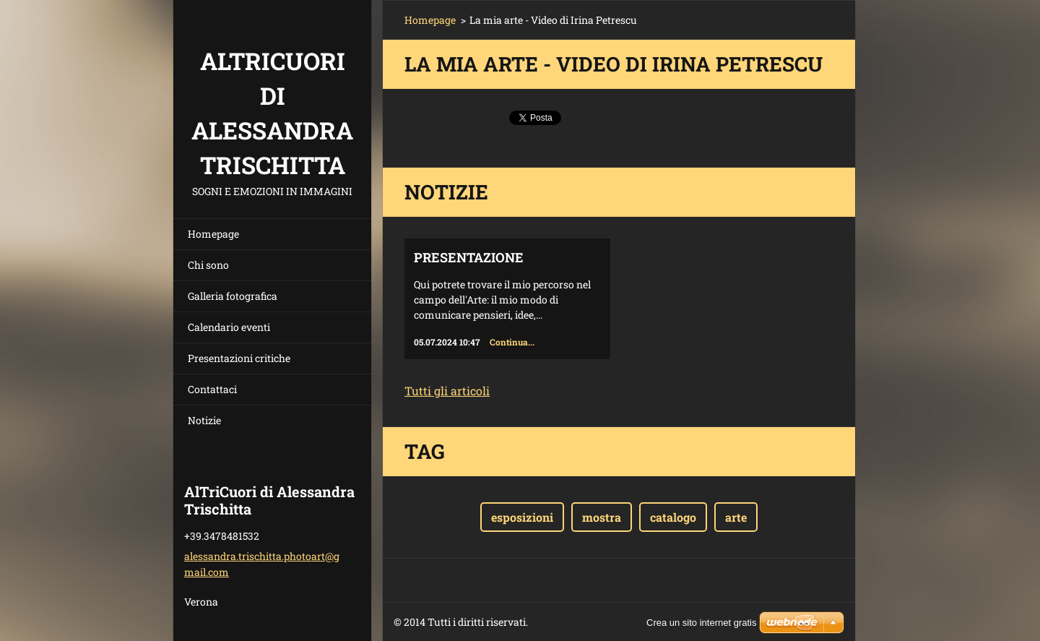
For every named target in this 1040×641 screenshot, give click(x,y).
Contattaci (212, 389)
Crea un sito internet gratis (701, 622)
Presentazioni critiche (239, 358)
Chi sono (208, 265)
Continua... (512, 342)
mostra (601, 517)
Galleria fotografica (232, 296)
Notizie (204, 420)
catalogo (673, 517)
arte (736, 517)
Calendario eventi (229, 327)
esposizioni (522, 517)
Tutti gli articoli (447, 390)
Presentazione (469, 257)
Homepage (213, 234)
